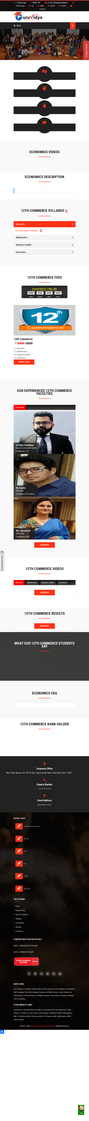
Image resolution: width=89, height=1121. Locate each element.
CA (25, 851)
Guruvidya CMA (28, 1010)
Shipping (17, 918)
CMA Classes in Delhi (64, 1016)
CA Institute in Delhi (55, 1013)
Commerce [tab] (20, 407)
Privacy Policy (19, 910)
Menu (17, 26)
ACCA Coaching (47, 989)
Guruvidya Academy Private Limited (42, 1026)
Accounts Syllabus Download (28, 230)
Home (17, 906)
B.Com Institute (70, 989)
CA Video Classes (29, 995)
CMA (26, 876)
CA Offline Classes (52, 992)
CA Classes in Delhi (37, 1016)
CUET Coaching (19, 992)
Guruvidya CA (18, 1010)
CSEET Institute (19, 1019)
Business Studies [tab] (48, 582)
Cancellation (19, 923)
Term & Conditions (21, 914)
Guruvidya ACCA (49, 1010)
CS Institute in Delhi (24, 1016)
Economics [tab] (63, 582)
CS (25, 863)
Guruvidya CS (38, 1010)
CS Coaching (27, 989)
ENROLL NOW (24, 362)
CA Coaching (18, 989)
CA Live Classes (64, 992)
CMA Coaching (37, 989)
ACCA (26, 839)
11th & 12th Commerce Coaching (35, 992)
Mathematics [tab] (32, 582)
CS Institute (24, 1013)
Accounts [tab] (19, 582)
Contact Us (18, 931)
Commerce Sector (32, 826)
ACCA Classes (43, 1013)
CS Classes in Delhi (50, 1016)
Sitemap (17, 927)
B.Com (27, 888)
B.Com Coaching (59, 989)
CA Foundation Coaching (58, 995)
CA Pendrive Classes (43, 995)
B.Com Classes (33, 1013)
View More (44, 545)
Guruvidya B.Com (61, 1010)
